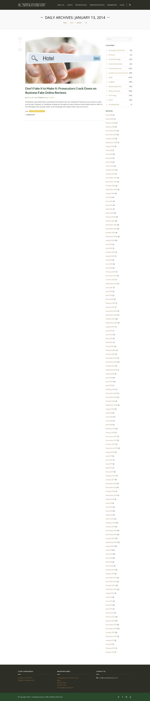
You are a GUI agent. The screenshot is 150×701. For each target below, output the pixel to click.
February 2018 (110, 429)
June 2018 (109, 417)
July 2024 (109, 197)
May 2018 (109, 421)
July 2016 (109, 503)
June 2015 (109, 554)
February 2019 (110, 389)
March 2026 (110, 119)
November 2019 (111, 362)
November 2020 (111, 315)
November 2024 (111, 182)
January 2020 (110, 354)
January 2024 (110, 221)
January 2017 (110, 480)
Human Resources (115, 68)
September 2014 (111, 589)
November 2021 (111, 276)
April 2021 (109, 295)
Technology (113, 95)
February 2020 (111, 350)
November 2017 (111, 440)
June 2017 (109, 460)
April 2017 (109, 468)
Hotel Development (115, 64)
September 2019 (111, 370)
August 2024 (110, 193)
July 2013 (109, 644)
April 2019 (109, 385)
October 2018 (110, 401)
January (79, 23)
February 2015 (110, 570)
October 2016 (110, 491)
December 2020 (111, 311)
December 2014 (111, 578)
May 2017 (109, 464)
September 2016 (111, 495)
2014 (71, 23)
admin (29, 97)
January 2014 (110, 621)
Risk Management (115, 86)
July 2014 (109, 597)
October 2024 (110, 186)
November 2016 (111, 487)
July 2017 (109, 456)
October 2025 (110, 138)
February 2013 (110, 648)
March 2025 (110, 166)
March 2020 (110, 346)
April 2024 (109, 209)
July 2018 (109, 413)
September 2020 (111, 323)
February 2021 (110, 303)
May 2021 (109, 291)
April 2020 (109, 342)
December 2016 (111, 483)
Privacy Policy (62, 683)
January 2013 (110, 652)
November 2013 (111, 628)
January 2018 (110, 433)
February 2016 (110, 523)
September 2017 (111, 448)
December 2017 (111, 436)
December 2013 (111, 625)
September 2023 (111, 236)
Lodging (111, 82)
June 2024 (109, 201)
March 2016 (110, 519)
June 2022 (109, 264)
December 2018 (111, 393)
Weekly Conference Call (26, 680)
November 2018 (111, 397)
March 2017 (110, 472)
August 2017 (110, 452)
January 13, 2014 (48, 97)
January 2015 (110, 574)
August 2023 (110, 240)
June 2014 (109, 601)
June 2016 (109, 507)
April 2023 (109, 248)
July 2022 (109, 260)
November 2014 (111, 581)
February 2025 (110, 170)
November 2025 (111, 134)
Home (65, 23)
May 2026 (109, 115)
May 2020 (109, 338)
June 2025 (109, 154)
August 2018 (110, 409)
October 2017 (110, 444)
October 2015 (110, 538)
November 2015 (111, 534)
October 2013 (110, 632)
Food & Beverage (115, 59)
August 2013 (110, 640)
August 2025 (110, 146)
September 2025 (111, 142)
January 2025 (110, 174)
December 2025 (111, 131)
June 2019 (109, 381)
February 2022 (110, 272)
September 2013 (111, 636)
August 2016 (110, 499)
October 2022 (110, 252)
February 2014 (110, 617)
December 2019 (111, 358)
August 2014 (110, 593)
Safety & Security (114, 91)
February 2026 (110, 123)
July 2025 (109, 150)
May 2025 (109, 158)
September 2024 (111, 189)
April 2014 (109, 609)
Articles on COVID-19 (25, 678)
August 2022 (110, 256)
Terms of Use (61, 685)
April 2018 (109, 425)
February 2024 (111, 217)
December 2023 (111, 225)
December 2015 (111, 530)
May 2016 (109, 511)
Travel (111, 100)
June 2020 (109, 334)
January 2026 (110, 127)
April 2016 (109, 515)
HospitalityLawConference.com (68, 678)
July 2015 (109, 550)
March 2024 (110, 213)
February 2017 (110, 476)
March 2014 (110, 613)
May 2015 (109, 558)
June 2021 (109, 287)
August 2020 (110, 327)
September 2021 (111, 284)
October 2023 (110, 233)
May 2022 (109, 268)
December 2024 (111, 178)
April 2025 (109, 162)
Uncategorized (114, 104)
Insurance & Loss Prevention (118, 73)
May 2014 (109, 605)
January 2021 (110, 307)
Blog (58, 680)
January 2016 (110, 527)
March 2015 (109, 566)
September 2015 (111, 542)
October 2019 (110, 366)
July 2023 (109, 244)
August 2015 (110, 546)
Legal (35, 97)
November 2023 (111, 229)
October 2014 (110, 585)
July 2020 (109, 331)
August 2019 (110, 374)
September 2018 (111, 405)
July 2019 (109, 378)
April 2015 (109, 562)
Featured (112, 55)
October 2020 (110, 319)
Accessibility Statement (65, 688)
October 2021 (110, 280)
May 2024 (109, 205)
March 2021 (110, 299)
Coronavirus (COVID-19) (117, 50)
